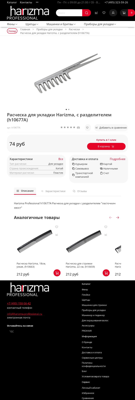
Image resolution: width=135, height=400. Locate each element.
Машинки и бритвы (61, 24)
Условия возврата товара (95, 383)
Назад (12, 31)
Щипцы (32, 24)
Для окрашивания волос (95, 327)
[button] (70, 128)
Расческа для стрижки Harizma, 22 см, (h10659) (90, 272)
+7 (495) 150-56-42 (19, 310)
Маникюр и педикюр (93, 322)
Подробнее (117, 159)
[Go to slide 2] (68, 109)
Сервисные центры (92, 364)
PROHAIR (87, 337)
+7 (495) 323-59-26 (116, 2)
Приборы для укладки (100, 24)
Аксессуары (88, 332)
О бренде (87, 349)
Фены (12, 24)
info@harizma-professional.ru (24, 321)
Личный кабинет (91, 394)
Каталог (12, 2)
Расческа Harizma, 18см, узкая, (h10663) (32, 272)
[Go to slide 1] (66, 109)
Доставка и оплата (85, 159)
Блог (84, 378)
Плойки (86, 301)
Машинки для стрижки (94, 312)
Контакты (26, 2)
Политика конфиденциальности (94, 371)
